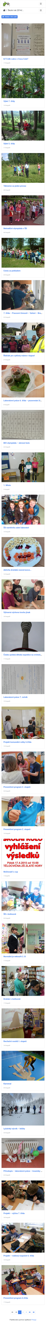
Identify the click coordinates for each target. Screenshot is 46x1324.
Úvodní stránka (4, 10)
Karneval (7, 1084)
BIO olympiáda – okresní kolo (16, 443)
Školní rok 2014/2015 (16, 10)
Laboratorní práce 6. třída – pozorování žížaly (23, 400)
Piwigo (33, 1320)
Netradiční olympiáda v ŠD (15, 228)
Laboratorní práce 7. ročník (15, 697)
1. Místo (7, 485)
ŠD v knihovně (9, 914)
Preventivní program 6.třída (15, 1298)
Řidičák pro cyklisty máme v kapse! (19, 355)
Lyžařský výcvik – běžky (14, 1128)
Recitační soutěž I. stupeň (15, 1041)
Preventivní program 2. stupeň (16, 787)
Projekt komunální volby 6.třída (17, 742)
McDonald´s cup (10, 872)
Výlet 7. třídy (9, 101)
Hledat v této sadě (9, 17)
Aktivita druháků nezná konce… (17, 570)
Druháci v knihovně (11, 999)
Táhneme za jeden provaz (14, 186)
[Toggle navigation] (41, 3)
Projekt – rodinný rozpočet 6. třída (18, 1256)
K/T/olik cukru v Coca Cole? (15, 59)
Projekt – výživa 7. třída (14, 1213)
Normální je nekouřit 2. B (14, 956)
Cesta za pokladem (11, 271)
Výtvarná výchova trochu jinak (16, 612)
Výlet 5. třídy (9, 143)
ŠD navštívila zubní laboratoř (16, 527)
